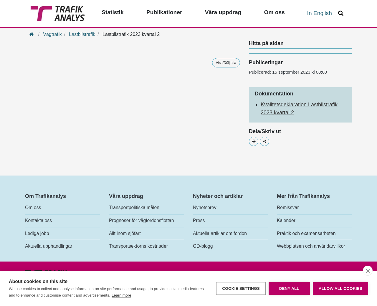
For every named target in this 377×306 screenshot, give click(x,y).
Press (199, 220)
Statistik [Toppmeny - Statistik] (113, 12)
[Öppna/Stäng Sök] (341, 13)
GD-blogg (203, 246)
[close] (368, 271)
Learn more (121, 295)
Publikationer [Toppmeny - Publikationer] (164, 12)
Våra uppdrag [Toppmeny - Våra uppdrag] (223, 12)
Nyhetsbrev (204, 207)
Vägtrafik (52, 34)
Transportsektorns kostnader (138, 246)
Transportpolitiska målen (134, 207)
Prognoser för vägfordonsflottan (141, 220)
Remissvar (288, 207)
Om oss (33, 207)
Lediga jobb (37, 233)
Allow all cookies (340, 288)
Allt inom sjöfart (125, 233)
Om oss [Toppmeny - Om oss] (274, 12)
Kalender (286, 220)
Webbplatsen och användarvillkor (311, 246)
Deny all (289, 288)
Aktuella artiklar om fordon (220, 233)
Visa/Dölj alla (226, 63)
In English (319, 13)
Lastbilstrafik (82, 34)
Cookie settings (241, 288)
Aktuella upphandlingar (48, 246)
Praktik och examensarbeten (306, 233)
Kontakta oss (38, 220)
